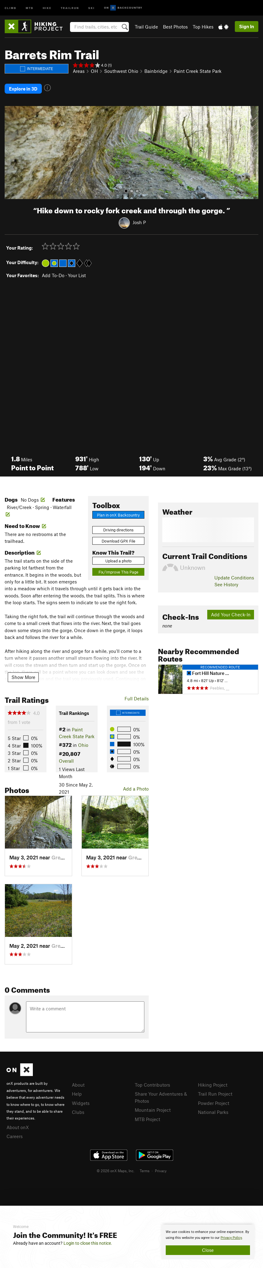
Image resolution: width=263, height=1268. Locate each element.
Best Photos (175, 26)
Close (208, 1250)
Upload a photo (118, 560)
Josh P (139, 222)
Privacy (161, 1170)
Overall (66, 761)
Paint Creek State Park (197, 71)
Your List (77, 275)
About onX (18, 1127)
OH (94, 71)
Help (77, 1094)
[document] (208, 1242)
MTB (29, 8)
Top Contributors (152, 1085)
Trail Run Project (215, 1094)
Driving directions (118, 529)
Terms (145, 1170)
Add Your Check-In (231, 614)
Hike (47, 8)
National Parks (213, 1112)
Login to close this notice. (88, 1243)
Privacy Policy (231, 1238)
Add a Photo (136, 788)
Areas (79, 71)
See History (226, 584)
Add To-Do (53, 275)
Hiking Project (212, 1085)
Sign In (246, 26)
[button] (11, 152)
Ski (91, 8)
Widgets (81, 1103)
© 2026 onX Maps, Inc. (115, 1170)
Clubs (78, 1112)
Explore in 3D (23, 88)
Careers (15, 1136)
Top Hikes (203, 26)
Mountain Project (153, 1110)
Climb (10, 8)
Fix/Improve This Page (118, 572)
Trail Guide (146, 26)
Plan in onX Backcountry (118, 514)
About (78, 1085)
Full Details (137, 698)
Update (234, 577)
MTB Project (147, 1119)
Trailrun (70, 8)
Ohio (83, 745)
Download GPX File (118, 541)
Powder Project (213, 1103)
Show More (23, 677)
